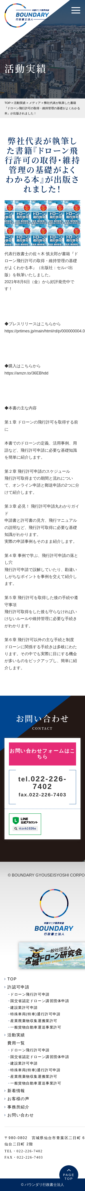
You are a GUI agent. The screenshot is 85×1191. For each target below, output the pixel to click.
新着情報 (16, 1090)
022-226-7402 (42, 782)
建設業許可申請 (24, 1007)
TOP (12, 979)
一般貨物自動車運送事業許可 (35, 1027)
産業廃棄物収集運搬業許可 (33, 1021)
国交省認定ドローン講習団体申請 (39, 1001)
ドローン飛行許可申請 (30, 994)
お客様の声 (18, 1099)
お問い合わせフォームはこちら (43, 754)
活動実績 (16, 1035)
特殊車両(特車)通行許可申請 (35, 1014)
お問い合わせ (20, 1115)
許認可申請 (18, 987)
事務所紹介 (18, 1107)
